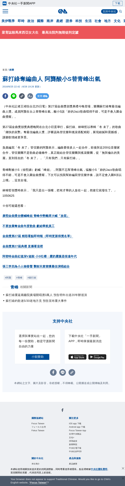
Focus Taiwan (38, 423)
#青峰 (19, 277)
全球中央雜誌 (75, 434)
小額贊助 (38, 356)
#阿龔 (8, 277)
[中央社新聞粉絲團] (62, 411)
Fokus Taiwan (38, 430)
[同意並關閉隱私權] (123, 468)
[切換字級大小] (30, 96)
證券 (69, 21)
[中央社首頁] (62, 11)
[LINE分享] (13, 96)
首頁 (4, 69)
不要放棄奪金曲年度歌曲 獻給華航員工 (28, 226)
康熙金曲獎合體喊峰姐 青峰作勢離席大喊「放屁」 (36, 215)
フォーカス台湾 (39, 427)
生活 (88, 21)
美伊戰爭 (8, 21)
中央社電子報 (75, 448)
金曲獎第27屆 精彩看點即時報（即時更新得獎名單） (37, 236)
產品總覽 (73, 464)
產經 (59, 21)
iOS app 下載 (75, 423)
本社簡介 (36, 464)
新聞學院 (73, 445)
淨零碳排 (73, 441)
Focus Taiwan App (77, 430)
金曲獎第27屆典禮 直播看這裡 (22, 246)
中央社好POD (75, 452)
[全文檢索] (121, 11)
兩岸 (50, 21)
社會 (98, 21)
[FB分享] (5, 96)
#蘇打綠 (32, 277)
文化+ (71, 438)
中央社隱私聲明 (99, 469)
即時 (21, 21)
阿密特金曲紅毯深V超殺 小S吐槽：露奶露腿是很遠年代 (39, 256)
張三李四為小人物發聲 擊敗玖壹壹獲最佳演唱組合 (36, 266)
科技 (78, 21)
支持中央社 (109, 11)
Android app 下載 (77, 427)
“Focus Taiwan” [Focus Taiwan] (38, 482)
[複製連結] (22, 96)
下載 (117, 3)
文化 (117, 21)
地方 (107, 21)
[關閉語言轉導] (123, 478)
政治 (30, 21)
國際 (40, 21)
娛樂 (11, 69)
